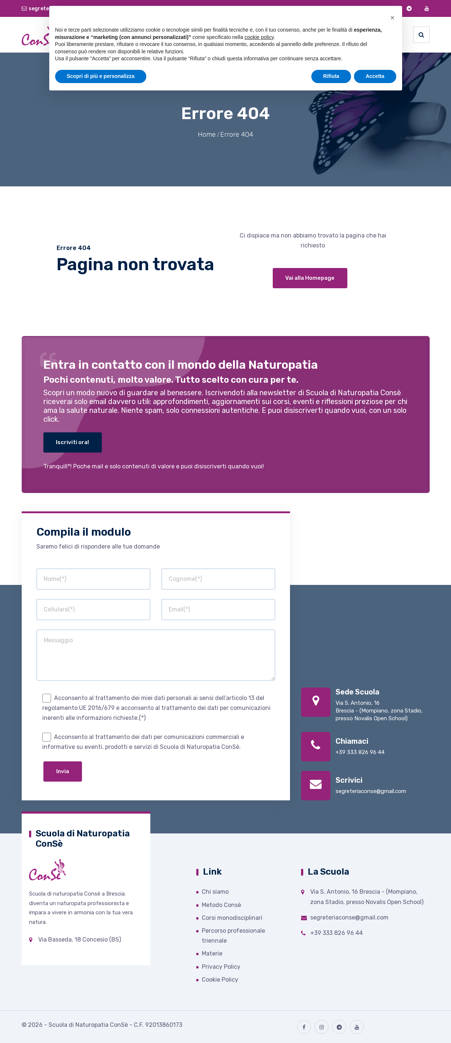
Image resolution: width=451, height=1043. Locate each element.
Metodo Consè (221, 904)
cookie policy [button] (258, 37)
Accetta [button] (375, 76)
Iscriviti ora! (73, 442)
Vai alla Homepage (309, 278)
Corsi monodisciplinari (232, 917)
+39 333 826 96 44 (360, 752)
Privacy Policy (221, 966)
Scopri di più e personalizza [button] (101, 76)
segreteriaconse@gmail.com (371, 791)
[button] (392, 18)
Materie (212, 953)
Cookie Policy (220, 979)
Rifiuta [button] (331, 76)
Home (207, 135)
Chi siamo (215, 891)
